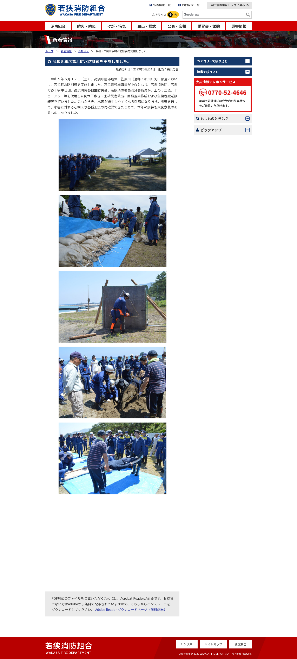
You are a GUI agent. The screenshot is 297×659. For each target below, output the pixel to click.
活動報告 (208, 87)
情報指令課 (210, 155)
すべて (206, 69)
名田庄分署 (210, 191)
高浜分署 (208, 200)
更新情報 (208, 97)
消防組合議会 (212, 210)
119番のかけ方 (213, 277)
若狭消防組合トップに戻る (227, 5)
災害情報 (238, 26)
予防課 (207, 136)
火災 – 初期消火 (213, 288)
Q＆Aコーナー (212, 345)
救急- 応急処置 (213, 299)
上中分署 (208, 173)
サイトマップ (213, 644)
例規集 (207, 367)
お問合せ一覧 (190, 5)
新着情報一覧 (162, 5)
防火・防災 (86, 26)
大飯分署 (208, 182)
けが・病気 (116, 26)
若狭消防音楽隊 (213, 219)
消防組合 (58, 26)
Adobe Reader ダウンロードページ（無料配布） (131, 609)
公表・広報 (176, 26)
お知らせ (83, 51)
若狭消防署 (210, 164)
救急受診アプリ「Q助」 (219, 378)
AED (205, 310)
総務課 (207, 127)
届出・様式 (146, 26)
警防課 (207, 146)
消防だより (210, 334)
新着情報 (66, 51)
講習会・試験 (209, 26)
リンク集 (186, 644)
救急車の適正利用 (215, 356)
